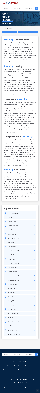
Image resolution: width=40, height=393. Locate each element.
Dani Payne (11, 292)
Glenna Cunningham (14, 334)
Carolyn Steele (12, 267)
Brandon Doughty (13, 251)
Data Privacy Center (20, 382)
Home (7, 379)
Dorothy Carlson (13, 313)
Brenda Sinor (12, 255)
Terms (25, 379)
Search (36, 8)
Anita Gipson (12, 234)
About (13, 379)
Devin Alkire (11, 305)
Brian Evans (11, 259)
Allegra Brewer (13, 226)
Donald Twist (12, 309)
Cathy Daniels (12, 272)
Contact (31, 379)
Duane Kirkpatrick (13, 322)
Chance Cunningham (14, 276)
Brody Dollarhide (13, 263)
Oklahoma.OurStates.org (10, 3)
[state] (29, 8)
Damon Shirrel (12, 284)
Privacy (19, 379)
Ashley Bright (12, 242)
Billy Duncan (12, 247)
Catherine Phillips (13, 213)
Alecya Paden (12, 221)
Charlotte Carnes (13, 280)
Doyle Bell (11, 317)
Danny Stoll (11, 301)
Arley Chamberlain (14, 238)
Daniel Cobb (12, 297)
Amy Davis (11, 230)
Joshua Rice (11, 217)
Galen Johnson (12, 330)
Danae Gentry (12, 288)
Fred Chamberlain (13, 326)
